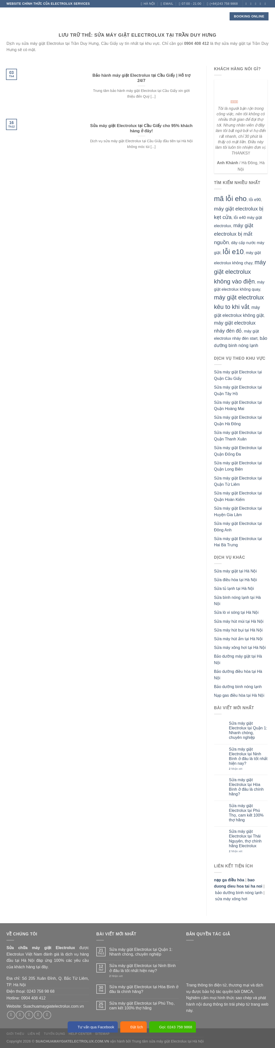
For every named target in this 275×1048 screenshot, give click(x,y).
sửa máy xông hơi (231, 899)
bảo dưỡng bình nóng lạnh (238, 893)
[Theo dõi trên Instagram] (251, 3)
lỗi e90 (255, 200)
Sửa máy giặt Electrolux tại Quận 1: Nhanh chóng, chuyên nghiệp (248, 730)
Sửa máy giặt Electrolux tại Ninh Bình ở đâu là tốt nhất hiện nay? (248, 756)
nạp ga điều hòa (229, 880)
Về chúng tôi (75, 16)
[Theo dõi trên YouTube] (266, 10)
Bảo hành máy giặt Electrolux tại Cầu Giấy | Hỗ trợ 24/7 (141, 78)
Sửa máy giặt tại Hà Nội (235, 571)
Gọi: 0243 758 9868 (172, 1027)
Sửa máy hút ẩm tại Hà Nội (238, 639)
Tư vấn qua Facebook (92, 1027)
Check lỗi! (149, 16)
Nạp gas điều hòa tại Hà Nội (239, 695)
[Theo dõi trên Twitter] (256, 3)
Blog (170, 16)
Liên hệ (187, 16)
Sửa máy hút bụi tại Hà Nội (238, 630)
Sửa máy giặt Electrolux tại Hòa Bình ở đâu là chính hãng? (246, 787)
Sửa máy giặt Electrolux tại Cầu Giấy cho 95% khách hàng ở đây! (141, 128)
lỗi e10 (233, 252)
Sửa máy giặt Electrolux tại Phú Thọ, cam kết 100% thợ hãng (246, 813)
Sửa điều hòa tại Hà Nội (235, 580)
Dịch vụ (101, 16)
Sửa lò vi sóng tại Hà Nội (236, 612)
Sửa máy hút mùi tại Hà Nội (239, 621)
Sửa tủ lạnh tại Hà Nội (234, 588)
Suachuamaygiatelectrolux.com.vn (53, 1006)
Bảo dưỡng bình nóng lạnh (238, 687)
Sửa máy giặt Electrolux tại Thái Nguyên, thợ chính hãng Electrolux (245, 838)
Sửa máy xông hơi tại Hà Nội (240, 647)
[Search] (219, 16)
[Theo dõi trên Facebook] (247, 3)
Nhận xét (235, 768)
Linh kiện (124, 16)
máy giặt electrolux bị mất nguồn (233, 233)
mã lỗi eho (230, 199)
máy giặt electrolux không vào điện (240, 272)
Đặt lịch (133, 1027)
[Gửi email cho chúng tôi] (261, 3)
